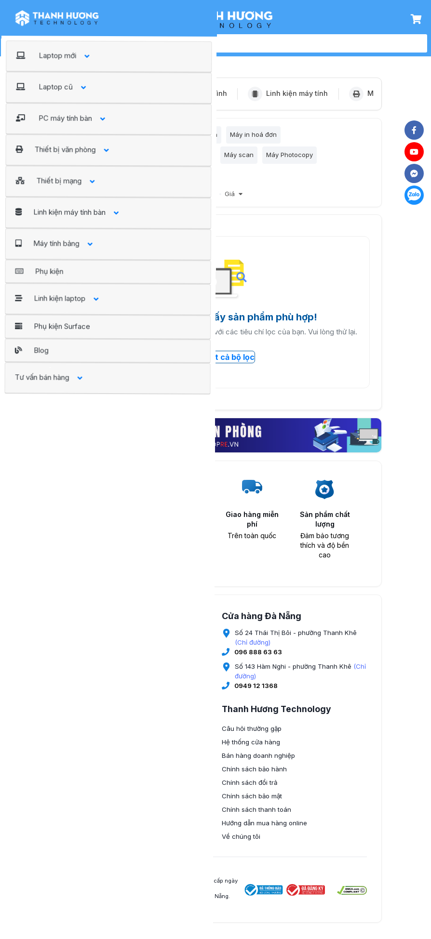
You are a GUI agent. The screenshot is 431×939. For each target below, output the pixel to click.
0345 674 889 (99, 751)
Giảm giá (184, 201)
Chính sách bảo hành (254, 776)
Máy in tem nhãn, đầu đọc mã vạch (114, 158)
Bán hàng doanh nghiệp (258, 762)
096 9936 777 (100, 807)
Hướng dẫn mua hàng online (264, 829)
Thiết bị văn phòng (129, 59)
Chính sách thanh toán (256, 816)
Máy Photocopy (289, 158)
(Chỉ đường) (252, 649)
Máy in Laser (148, 136)
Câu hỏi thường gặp (252, 735)
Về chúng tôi (241, 843)
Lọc (72, 136)
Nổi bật (115, 201)
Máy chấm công (163, 180)
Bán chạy (148, 201)
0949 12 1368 (256, 692)
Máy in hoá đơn (253, 136)
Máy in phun (198, 136)
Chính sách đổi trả (249, 789)
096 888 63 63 (258, 658)
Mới (210, 201)
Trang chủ (73, 59)
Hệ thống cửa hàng (251, 749)
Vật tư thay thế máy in (94, 180)
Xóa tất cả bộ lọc (215, 364)
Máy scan (239, 158)
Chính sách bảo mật (252, 803)
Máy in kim (196, 158)
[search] (225, 43)
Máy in (107, 136)
